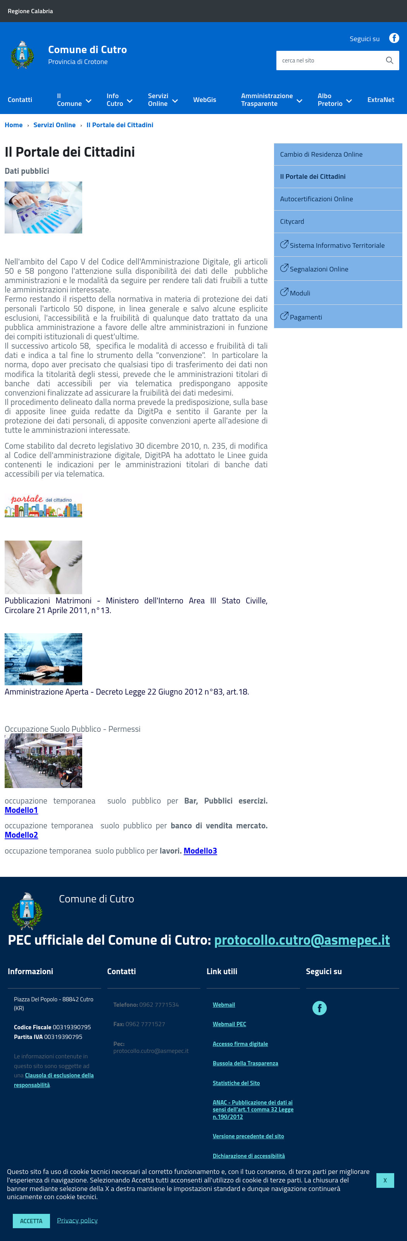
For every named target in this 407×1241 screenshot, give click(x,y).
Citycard (292, 221)
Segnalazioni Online (314, 269)
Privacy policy (77, 1220)
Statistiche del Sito (236, 1083)
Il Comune (69, 99)
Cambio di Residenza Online (321, 154)
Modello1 (21, 810)
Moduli (295, 293)
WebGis (204, 99)
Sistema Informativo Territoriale (332, 245)
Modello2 (21, 834)
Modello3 (200, 850)
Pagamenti (301, 317)
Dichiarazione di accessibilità (249, 1155)
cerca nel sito (298, 60)
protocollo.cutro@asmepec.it (302, 939)
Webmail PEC (229, 1024)
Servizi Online (158, 99)
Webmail (224, 1004)
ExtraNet (381, 99)
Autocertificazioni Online (316, 199)
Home (14, 124)
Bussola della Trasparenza (245, 1063)
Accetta (31, 1221)
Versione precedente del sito (248, 1136)
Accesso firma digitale (240, 1043)
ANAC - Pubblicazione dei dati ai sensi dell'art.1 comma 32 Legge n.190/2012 (253, 1109)
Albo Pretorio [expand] (330, 99)
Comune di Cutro (87, 55)
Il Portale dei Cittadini (119, 124)
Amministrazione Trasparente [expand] (267, 99)
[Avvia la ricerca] (389, 60)
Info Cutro (115, 99)
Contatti (20, 99)
